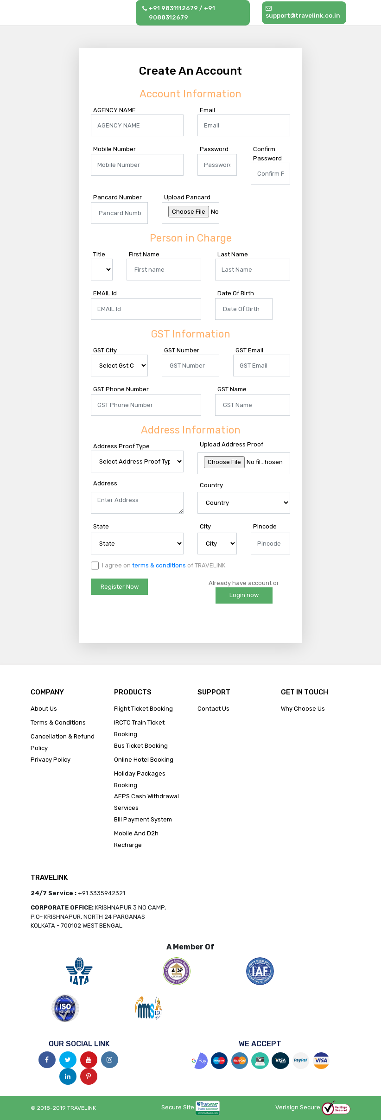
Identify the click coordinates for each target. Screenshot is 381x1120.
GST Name (232, 389)
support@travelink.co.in (303, 12)
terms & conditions (159, 565)
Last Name (232, 254)
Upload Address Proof (231, 444)
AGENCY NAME (114, 110)
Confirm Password (267, 154)
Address (105, 483)
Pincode (265, 526)
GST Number (181, 350)
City (205, 526)
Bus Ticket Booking (141, 745)
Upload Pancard (187, 197)
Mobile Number (114, 149)
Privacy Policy (50, 759)
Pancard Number (117, 197)
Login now (244, 595)
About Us (44, 708)
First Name (144, 254)
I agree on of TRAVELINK (158, 565)
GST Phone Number (121, 389)
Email (207, 110)
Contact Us (213, 708)
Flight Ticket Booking (143, 708)
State (101, 526)
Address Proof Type (121, 446)
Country (211, 485)
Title (99, 254)
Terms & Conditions (58, 722)
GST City (105, 350)
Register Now (120, 586)
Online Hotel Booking (143, 759)
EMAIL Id (105, 293)
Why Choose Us (303, 708)
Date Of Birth (235, 293)
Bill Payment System (143, 819)
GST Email (249, 350)
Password (214, 149)
